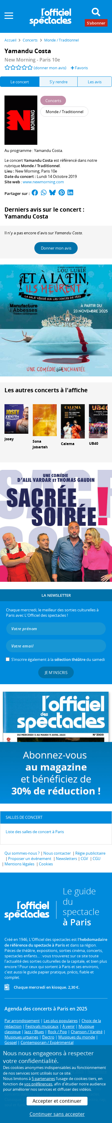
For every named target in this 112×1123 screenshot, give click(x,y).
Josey (9, 438)
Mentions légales (19, 864)
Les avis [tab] (95, 81)
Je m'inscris (56, 672)
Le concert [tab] (19, 81)
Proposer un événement (29, 858)
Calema (67, 443)
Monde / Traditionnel (40, 165)
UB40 (93, 443)
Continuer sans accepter (57, 1114)
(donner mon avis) (50, 67)
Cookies (46, 864)
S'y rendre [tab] (58, 81)
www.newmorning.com (43, 181)
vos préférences (38, 1084)
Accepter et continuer (57, 1101)
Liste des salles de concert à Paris (35, 831)
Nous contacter (57, 853)
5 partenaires (43, 1078)
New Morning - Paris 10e (32, 59)
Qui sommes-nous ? (22, 853)
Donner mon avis (56, 248)
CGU (96, 858)
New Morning (27, 171)
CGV (84, 858)
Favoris (79, 67)
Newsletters (66, 858)
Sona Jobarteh (40, 444)
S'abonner (96, 22)
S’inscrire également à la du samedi (58, 659)
